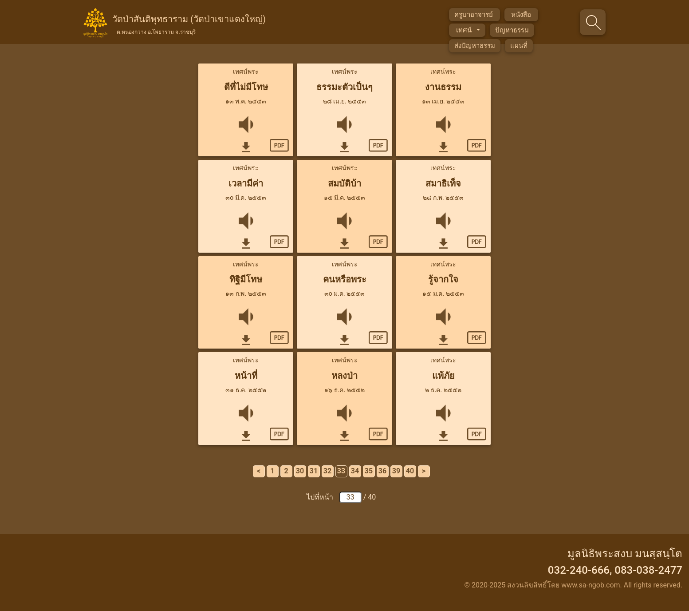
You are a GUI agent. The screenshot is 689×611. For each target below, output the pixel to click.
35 (369, 471)
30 (300, 471)
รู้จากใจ (443, 279)
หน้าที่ (246, 375)
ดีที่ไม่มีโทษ (246, 87)
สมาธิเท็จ (443, 183)
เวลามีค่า (245, 183)
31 (314, 471)
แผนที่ (519, 46)
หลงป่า (344, 375)
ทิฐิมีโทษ (245, 279)
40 (410, 471)
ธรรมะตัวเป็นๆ (344, 87)
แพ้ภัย (443, 375)
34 (355, 471)
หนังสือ (521, 15)
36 (382, 471)
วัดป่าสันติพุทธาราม (189, 24)
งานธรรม (443, 87)
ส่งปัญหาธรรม (474, 46)
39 (396, 471)
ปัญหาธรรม (512, 30)
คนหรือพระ (344, 279)
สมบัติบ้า (344, 183)
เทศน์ (464, 30)
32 (327, 471)
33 (341, 471)
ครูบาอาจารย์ (474, 15)
